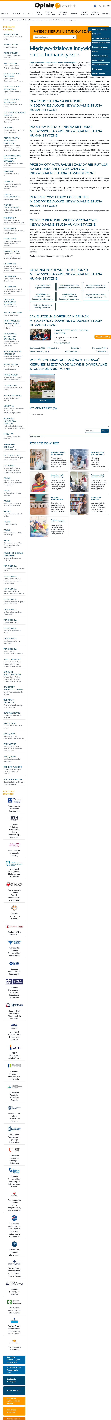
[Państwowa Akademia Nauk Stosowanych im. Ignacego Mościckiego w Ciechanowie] (14, 1226)
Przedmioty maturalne (101, 43)
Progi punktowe (72, 352)
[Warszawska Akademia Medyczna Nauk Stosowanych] (14, 948)
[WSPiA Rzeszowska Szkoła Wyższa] (14, 1052)
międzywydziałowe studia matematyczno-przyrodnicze (95, 296)
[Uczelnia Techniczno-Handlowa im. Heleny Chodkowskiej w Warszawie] (14, 827)
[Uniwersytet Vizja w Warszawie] (14, 1345)
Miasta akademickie (100, 65)
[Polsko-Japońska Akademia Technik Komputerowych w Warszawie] (14, 892)
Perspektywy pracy (100, 47)
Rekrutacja (75, 348)
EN (104, 6)
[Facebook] (95, 6)
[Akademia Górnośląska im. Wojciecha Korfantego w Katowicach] (14, 989)
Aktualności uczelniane (11, 1411)
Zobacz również (98, 73)
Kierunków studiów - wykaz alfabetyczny (13, 1359)
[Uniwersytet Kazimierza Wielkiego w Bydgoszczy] (14, 1156)
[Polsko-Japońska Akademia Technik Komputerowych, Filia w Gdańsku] (14, 1202)
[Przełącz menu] (89, 29)
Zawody (74, 13)
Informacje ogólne (99, 29)
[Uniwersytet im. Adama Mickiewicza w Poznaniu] (14, 1113)
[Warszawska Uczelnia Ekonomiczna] (14, 1249)
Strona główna (17, 20)
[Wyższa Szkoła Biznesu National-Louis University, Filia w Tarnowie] (14, 1326)
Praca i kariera (84, 13)
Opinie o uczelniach (50, 13)
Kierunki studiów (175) (39, 352)
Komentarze (97, 69)
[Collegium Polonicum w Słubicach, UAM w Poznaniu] (14, 1071)
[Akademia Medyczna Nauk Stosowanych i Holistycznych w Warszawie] (14, 1178)
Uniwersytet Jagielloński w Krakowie (71, 331)
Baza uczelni (39, 13)
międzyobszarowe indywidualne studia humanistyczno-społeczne (69, 296)
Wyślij (105, 431)
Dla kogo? (96, 34)
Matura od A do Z (13, 1391)
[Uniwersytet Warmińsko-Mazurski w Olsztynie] (14, 1092)
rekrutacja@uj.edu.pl (62, 343)
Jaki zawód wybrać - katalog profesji (13, 1400)
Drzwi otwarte (102, 352)
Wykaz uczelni (98, 60)
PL (100, 6)
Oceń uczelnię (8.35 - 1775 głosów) (44, 348)
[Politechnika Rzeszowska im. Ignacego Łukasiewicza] (14, 1135)
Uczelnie (27, 13)
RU (108, 6)
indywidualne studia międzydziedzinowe (42, 286)
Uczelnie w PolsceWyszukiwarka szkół (14, 1370)
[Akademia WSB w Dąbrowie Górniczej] (14, 849)
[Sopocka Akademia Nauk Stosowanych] (14, 968)
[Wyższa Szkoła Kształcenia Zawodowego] (14, 805)
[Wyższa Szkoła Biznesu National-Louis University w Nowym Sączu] (14, 1268)
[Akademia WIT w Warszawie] (14, 930)
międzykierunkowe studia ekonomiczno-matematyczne (69, 286)
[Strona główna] (55, 6)
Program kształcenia (100, 38)
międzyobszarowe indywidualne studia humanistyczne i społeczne (42, 296)
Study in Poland (94, 13)
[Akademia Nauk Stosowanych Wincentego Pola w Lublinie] (14, 1011)
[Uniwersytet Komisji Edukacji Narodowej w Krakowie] (14, 1032)
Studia (15, 13)
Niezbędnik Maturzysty (11, 1380)
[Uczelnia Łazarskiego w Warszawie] (14, 912)
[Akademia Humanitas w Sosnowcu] (14, 1288)
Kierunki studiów (63, 13)
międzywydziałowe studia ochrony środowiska (42, 306)
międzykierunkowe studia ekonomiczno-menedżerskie (95, 286)
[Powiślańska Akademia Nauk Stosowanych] (14, 1306)
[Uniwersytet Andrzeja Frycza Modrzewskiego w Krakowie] (14, 869)
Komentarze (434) (100, 348)
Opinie (95, 51)
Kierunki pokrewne (100, 56)
